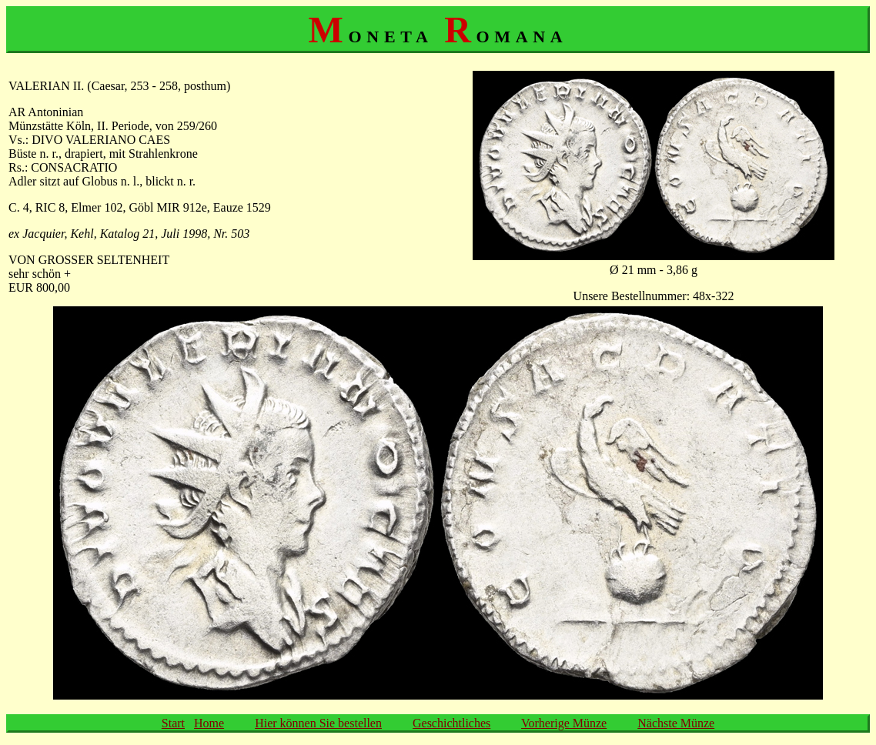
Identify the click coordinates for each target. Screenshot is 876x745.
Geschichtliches (451, 723)
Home (209, 723)
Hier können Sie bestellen (318, 723)
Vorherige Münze (564, 723)
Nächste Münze (675, 723)
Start (173, 723)
